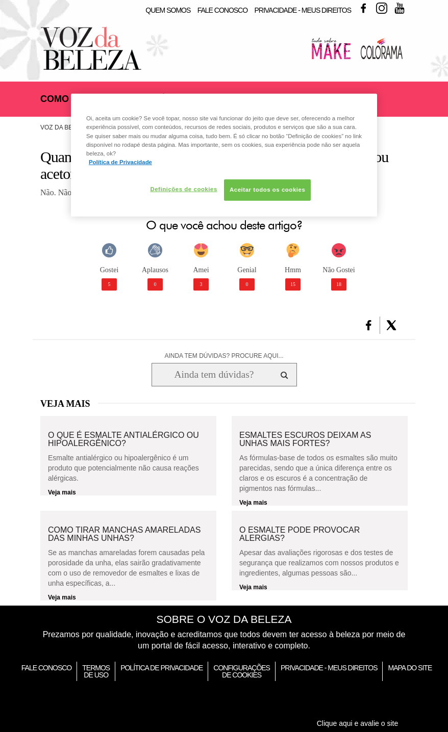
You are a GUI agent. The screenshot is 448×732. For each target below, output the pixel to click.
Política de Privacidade (161, 668)
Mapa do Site (410, 668)
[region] (224, 155)
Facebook (363, 8)
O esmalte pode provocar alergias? (299, 534)
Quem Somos (167, 10)
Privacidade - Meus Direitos (302, 10)
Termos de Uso (96, 671)
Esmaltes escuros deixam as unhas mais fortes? (305, 439)
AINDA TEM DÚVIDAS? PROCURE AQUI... (223, 356)
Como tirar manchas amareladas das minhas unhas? (124, 534)
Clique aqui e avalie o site (358, 723)
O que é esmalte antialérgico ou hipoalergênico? (123, 439)
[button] (368, 325)
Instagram (381, 8)
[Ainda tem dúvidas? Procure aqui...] (214, 374)
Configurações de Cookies (241, 671)
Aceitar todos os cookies (267, 190)
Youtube (399, 8)
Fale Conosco (222, 10)
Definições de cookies (183, 189)
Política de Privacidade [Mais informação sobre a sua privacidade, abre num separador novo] (120, 162)
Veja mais (62, 492)
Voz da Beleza (64, 127)
